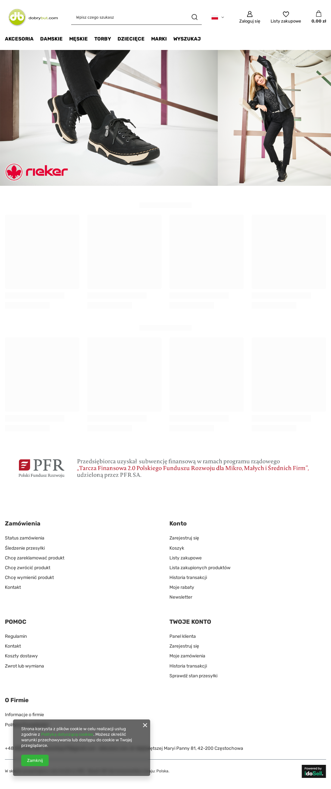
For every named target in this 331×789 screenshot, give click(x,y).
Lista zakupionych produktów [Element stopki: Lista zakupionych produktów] (199, 568)
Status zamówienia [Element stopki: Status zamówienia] (24, 538)
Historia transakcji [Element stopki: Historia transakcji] (188, 577)
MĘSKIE (78, 39)
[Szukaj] (194, 17)
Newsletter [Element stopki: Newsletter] (180, 597)
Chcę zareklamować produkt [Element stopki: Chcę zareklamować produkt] (34, 558)
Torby (102, 39)
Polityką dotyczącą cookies (67, 734)
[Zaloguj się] (249, 17)
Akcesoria (19, 39)
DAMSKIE (51, 39)
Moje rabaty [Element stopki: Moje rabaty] (181, 587)
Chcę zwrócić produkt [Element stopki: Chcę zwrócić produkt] (27, 568)
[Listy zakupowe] (286, 17)
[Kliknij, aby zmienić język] (218, 17)
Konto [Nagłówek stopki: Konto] (178, 523)
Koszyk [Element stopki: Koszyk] (176, 548)
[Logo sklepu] (31, 17)
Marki (159, 39)
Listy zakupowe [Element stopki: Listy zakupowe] (185, 558)
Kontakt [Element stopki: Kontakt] (13, 587)
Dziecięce (131, 39)
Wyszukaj (187, 39)
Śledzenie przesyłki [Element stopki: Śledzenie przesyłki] (25, 548)
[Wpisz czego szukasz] (136, 17)
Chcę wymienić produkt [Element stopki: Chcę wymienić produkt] (29, 577)
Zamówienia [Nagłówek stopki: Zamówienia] (22, 523)
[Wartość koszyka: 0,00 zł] (318, 17)
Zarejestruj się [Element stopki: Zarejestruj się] (184, 538)
